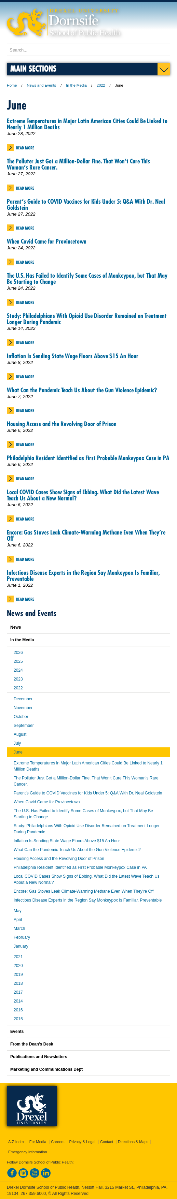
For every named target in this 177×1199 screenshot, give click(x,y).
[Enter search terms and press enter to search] (88, 50)
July (17, 743)
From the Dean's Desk (31, 1044)
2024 (18, 670)
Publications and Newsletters (38, 1056)
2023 (18, 679)
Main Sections (33, 68)
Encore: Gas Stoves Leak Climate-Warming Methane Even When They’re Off (86, 535)
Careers (57, 1142)
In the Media (76, 85)
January (21, 946)
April (18, 919)
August (20, 734)
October (21, 716)
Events (17, 1031)
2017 (18, 992)
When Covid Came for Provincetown (46, 241)
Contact (106, 1142)
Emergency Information (27, 1152)
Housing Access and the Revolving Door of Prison (62, 424)
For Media (37, 1142)
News (15, 627)
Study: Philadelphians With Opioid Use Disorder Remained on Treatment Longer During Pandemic (87, 319)
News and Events (41, 85)
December (23, 699)
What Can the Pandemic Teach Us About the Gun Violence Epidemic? (82, 390)
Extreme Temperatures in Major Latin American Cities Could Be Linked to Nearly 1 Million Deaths (87, 124)
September (24, 725)
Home (12, 85)
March (19, 928)
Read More (25, 147)
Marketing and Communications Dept (46, 1069)
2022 (101, 85)
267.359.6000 (33, 1193)
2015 (18, 1019)
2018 (18, 983)
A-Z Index (16, 1142)
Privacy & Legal (82, 1142)
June (18, 752)
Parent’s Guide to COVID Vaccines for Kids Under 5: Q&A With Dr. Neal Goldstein (86, 204)
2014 (18, 1001)
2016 (18, 1010)
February (22, 937)
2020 (18, 965)
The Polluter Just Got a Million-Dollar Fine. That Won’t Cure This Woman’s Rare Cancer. (78, 164)
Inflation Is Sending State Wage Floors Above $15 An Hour (72, 356)
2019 (18, 974)
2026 (18, 652)
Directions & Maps (133, 1142)
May (18, 910)
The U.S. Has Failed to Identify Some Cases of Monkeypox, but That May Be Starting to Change (87, 279)
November (23, 707)
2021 (18, 956)
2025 (18, 661)
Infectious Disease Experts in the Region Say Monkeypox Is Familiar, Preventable (83, 576)
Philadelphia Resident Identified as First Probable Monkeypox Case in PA (88, 458)
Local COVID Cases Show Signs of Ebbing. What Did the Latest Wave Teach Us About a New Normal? (83, 495)
